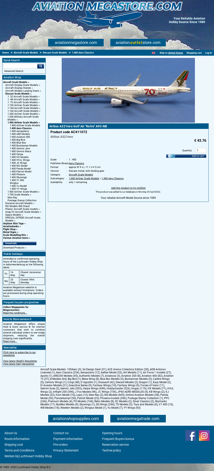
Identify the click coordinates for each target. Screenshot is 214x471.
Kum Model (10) (65, 394)
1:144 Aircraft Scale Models (23, 108)
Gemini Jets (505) (71, 388)
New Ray (12, 197)
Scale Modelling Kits (14, 235)
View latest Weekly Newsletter (20, 361)
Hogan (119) (139, 388)
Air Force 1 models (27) (157, 372)
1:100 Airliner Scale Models (23, 105)
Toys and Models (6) (145, 404)
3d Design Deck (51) (94, 369)
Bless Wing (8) (90, 378)
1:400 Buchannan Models (24, 145)
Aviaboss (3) (112, 375)
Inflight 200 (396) (63, 391)
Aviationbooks (11, 226)
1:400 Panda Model (20, 168)
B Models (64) (58, 378)
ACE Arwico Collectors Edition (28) (128, 369)
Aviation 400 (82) (152, 375)
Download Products (13, 247)
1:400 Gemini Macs (20, 151)
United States (175, 52)
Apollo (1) (46, 375)
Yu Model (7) (115, 407)
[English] (153, 52)
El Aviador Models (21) (53, 385)
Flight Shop (9, 229)
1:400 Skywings (18, 177)
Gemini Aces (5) (49, 388)
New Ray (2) (96, 394)
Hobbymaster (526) (118, 388)
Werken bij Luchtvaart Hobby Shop (28, 456)
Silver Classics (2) (143, 401)
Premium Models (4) (60, 401)
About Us (10, 433)
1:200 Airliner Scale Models (23, 113)
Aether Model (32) (111, 372)
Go (40, 66)
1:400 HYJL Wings (20, 160)
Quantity (187, 150)
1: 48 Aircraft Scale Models (23, 99)
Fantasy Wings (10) (104, 385)
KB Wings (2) (156, 391)
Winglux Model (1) (95, 407)
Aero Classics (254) (67, 372)
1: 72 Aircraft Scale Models (23, 102)
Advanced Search (13, 71)
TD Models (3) (124, 404)
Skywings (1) (87, 404)
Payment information (68, 439)
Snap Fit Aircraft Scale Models (22, 212)
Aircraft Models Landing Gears (22, 90)
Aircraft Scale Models (15, 82)
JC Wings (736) (107, 391)
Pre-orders (60, 444)
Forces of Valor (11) (152, 385)
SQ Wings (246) (105, 404)
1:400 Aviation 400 (20, 137)
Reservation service (115, 444)
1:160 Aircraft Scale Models (23, 111)
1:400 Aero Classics (21, 128)
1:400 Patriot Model (21, 171)
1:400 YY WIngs (18, 188)
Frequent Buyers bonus (118, 439)
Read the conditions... (15, 312)
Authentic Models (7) (91, 375)
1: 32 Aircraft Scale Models (23, 96)
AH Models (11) (132, 372)
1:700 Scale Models (18, 194)
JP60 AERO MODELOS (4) (132, 391)
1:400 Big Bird (17, 139)
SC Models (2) (123, 401)
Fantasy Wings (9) (128, 385)
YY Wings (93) (132, 407)
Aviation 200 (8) (131, 375)
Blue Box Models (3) (112, 378)
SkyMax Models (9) (67, 404)
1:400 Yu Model (18, 186)
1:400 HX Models (19, 157)
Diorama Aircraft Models (19, 203)
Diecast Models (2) (127, 382)
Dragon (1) (145, 382)
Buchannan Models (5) (138, 378)
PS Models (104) (83, 401)
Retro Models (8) (104, 401)
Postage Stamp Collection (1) (145, 398)
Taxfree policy (111, 450)
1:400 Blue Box (18, 142)
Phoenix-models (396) (113, 398)
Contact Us (61, 433)
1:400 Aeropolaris (19, 131)
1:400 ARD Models (20, 134)
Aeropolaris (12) (90, 372)
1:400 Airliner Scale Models (23, 122)
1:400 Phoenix (17, 174)
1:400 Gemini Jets (20, 148)
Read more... (10, 341)
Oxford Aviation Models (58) (142, 394)
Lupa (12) (82, 394)
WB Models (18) (49, 407)
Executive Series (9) (80, 385)
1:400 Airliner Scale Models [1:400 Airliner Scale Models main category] (25, 125)
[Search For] (20, 66)
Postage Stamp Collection (22, 200)
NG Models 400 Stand (17, 206)
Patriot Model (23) (88, 398)
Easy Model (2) (162, 382)
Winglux (14, 183)
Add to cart (198, 156)
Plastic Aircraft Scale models (21, 209)
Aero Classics (76, 163)
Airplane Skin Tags (13, 223)
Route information (17, 439)
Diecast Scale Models (17, 93)
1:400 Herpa (16, 154)
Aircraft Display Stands (18, 88)
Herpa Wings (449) (94, 388)
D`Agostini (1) (89, 382)
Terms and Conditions (19, 450)
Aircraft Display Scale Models (21, 85)
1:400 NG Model (19, 165)
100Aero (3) (74, 369)
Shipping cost (13, 444)
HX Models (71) (157, 388)
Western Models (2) (71, 407)
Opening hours (112, 433)
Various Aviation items (15, 237)
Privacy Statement (66, 450)
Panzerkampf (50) (65, 398)
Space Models (13, 214)
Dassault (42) (106, 382)
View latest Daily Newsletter (18, 364)
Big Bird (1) (74, 378)
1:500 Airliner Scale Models (23, 191)
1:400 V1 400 (17, 180)
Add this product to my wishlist (128, 188)
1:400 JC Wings (18, 163)
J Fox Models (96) (86, 391)
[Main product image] (128, 121)
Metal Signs (9, 232)
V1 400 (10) (166, 404)
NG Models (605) (114, 394)
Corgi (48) (73, 382)
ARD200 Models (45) (65, 375)
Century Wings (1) (55, 382)
